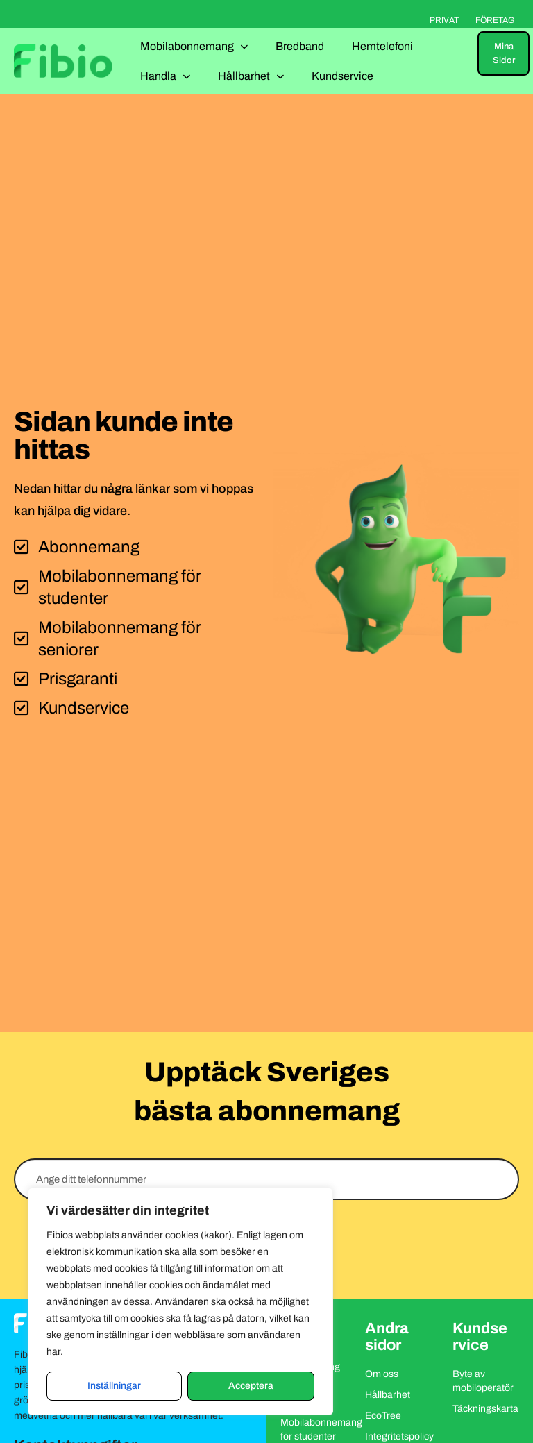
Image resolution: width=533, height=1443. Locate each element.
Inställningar (114, 1386)
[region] (180, 1301)
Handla (165, 76)
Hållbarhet (251, 76)
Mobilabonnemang (194, 46)
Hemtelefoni (382, 46)
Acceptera (250, 1386)
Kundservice (342, 76)
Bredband (300, 46)
